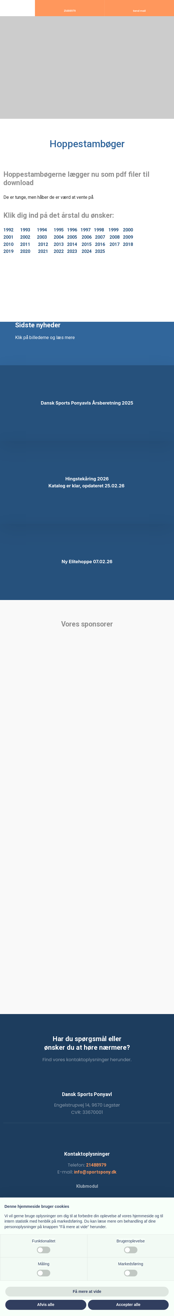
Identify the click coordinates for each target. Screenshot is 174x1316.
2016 (100, 244)
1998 (99, 230)
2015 (87, 244)
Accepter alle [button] (128, 1304)
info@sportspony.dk (95, 1172)
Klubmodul (87, 1186)
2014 (72, 244)
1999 (113, 230)
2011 (25, 244)
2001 (8, 237)
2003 (42, 237)
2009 (128, 237)
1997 (85, 230)
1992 (8, 230)
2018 (128, 244)
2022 (59, 251)
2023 (72, 251)
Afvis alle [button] (45, 1304)
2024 (87, 251)
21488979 (96, 1165)
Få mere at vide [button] (87, 1291)
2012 (43, 244)
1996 (72, 230)
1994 (42, 230)
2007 (100, 237)
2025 (100, 251)
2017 (114, 244)
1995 (59, 230)
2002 (25, 237)
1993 (25, 230)
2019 (8, 251)
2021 (43, 251)
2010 (8, 244)
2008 (114, 237)
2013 (59, 244)
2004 (59, 237)
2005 (72, 237)
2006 (87, 237)
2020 (25, 251)
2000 (128, 230)
